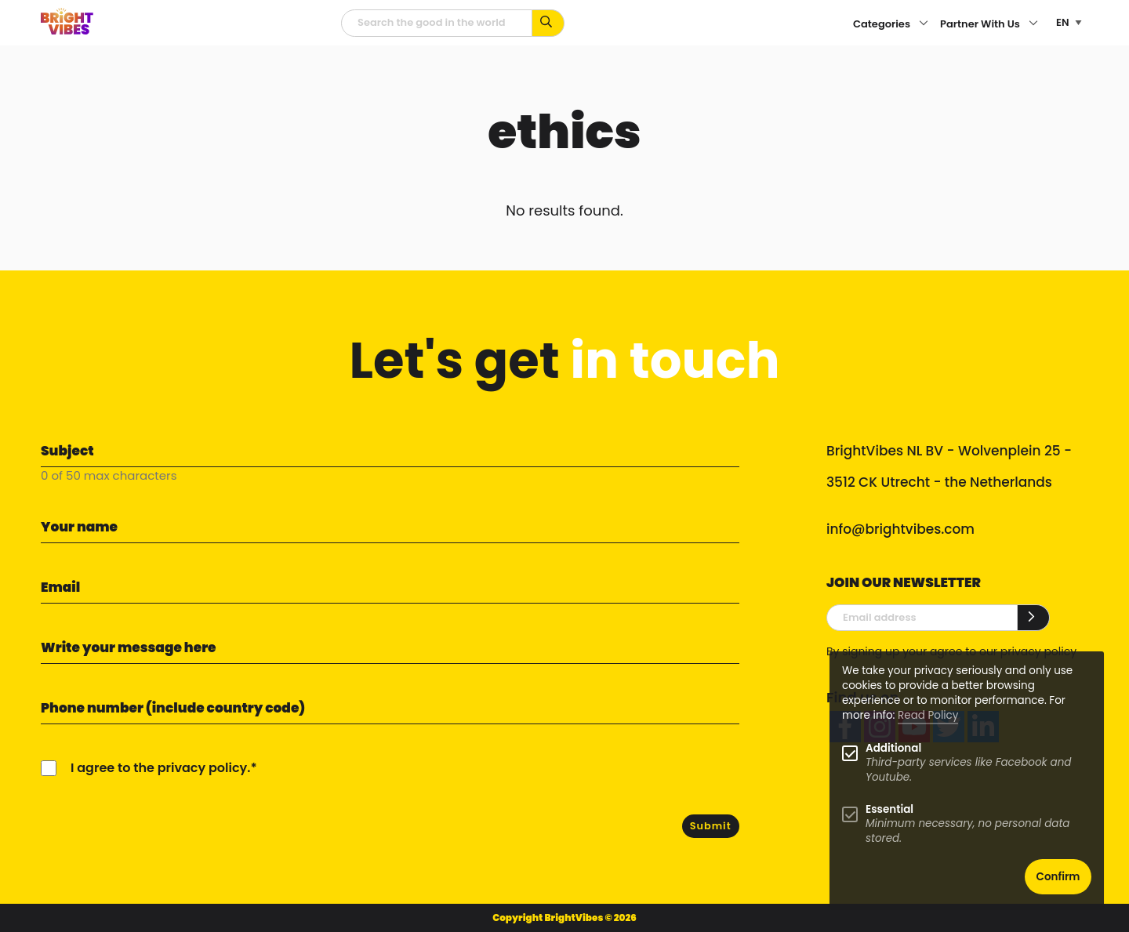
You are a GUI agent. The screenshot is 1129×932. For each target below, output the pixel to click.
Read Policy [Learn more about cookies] (928, 715)
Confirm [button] (1058, 876)
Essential (889, 809)
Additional (893, 748)
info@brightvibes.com (900, 529)
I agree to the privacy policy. (160, 768)
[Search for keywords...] (548, 23)
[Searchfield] (436, 23)
